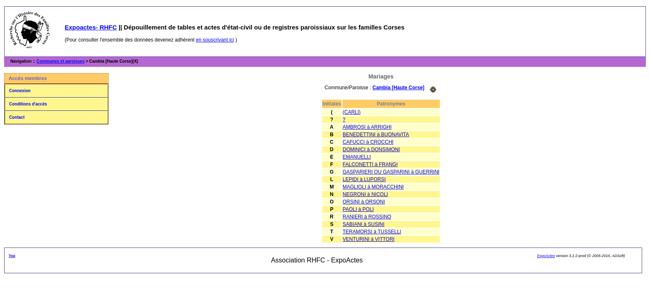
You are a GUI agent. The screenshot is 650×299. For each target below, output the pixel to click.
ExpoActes (546, 256)
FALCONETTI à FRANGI (370, 164)
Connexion (20, 90)
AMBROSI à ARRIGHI (367, 127)
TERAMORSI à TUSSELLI (372, 232)
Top (12, 256)
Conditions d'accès (28, 104)
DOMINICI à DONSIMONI (371, 149)
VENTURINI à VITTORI (369, 239)
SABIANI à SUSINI (364, 224)
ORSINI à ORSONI (364, 202)
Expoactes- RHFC (91, 27)
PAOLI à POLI (358, 209)
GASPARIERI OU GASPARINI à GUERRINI (391, 172)
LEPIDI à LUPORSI (364, 179)
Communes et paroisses (60, 61)
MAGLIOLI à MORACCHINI (373, 187)
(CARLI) (352, 112)
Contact (16, 117)
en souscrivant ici (215, 40)
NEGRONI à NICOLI (365, 194)
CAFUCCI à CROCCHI (368, 142)
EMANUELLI (357, 157)
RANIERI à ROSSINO (367, 217)
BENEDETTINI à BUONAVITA (376, 134)
